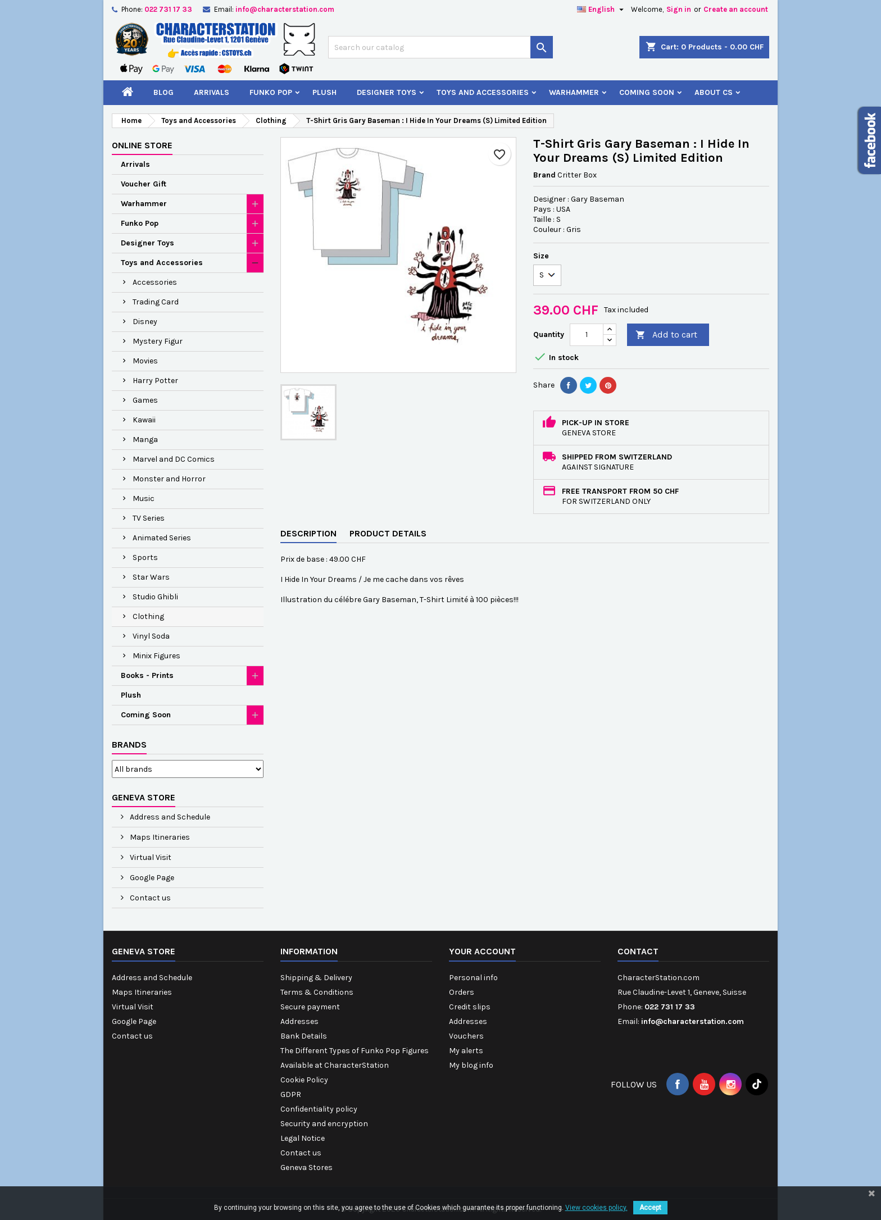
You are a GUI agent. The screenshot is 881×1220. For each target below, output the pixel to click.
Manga (145, 439)
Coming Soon (646, 92)
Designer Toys (386, 92)
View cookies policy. (596, 1208)
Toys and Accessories (483, 92)
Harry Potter (155, 380)
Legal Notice (302, 1138)
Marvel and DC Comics (174, 459)
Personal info (473, 977)
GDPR (290, 1094)
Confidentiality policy (318, 1109)
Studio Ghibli (155, 597)
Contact (638, 951)
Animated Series (162, 538)
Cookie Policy (304, 1080)
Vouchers (466, 1036)
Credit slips (470, 1007)
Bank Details (303, 1036)
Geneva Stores (306, 1167)
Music (144, 498)
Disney (145, 321)
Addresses (299, 1021)
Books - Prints (147, 675)
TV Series (149, 518)
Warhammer (574, 92)
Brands (129, 744)
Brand (544, 175)
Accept (650, 1208)
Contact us (149, 898)
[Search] (440, 47)
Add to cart (666, 335)
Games (145, 400)
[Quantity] (586, 335)
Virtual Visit (149, 857)
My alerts (466, 1050)
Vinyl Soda (151, 636)
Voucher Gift (143, 184)
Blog (163, 92)
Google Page (151, 877)
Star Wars (151, 577)
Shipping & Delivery (316, 977)
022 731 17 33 (168, 9)
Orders (461, 992)
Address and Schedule (169, 817)
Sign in (678, 9)
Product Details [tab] (387, 533)
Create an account (735, 9)
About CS (713, 92)
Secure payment (310, 1007)
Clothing (148, 616)
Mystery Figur (158, 341)
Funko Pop (270, 92)
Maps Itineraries (159, 837)
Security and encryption (324, 1123)
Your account (482, 951)
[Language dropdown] (601, 9)
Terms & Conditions (316, 992)
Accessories (155, 282)
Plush (324, 92)
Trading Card (156, 302)
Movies (145, 361)
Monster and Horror (169, 479)
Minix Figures (156, 656)
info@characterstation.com (284, 9)
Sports (145, 557)
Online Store (142, 145)
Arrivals (211, 92)
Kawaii (144, 420)
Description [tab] (308, 533)
